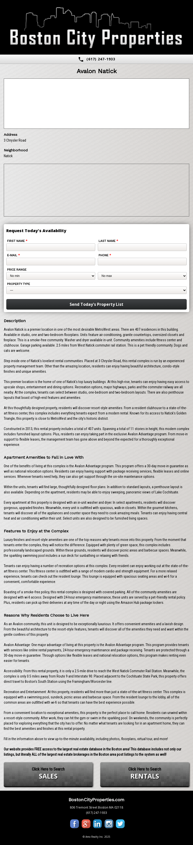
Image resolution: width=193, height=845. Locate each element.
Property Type (18, 284)
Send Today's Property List (96, 304)
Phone (105, 255)
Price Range (16, 269)
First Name (17, 241)
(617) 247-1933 (96, 59)
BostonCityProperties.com (96, 799)
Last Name (108, 241)
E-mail (13, 255)
